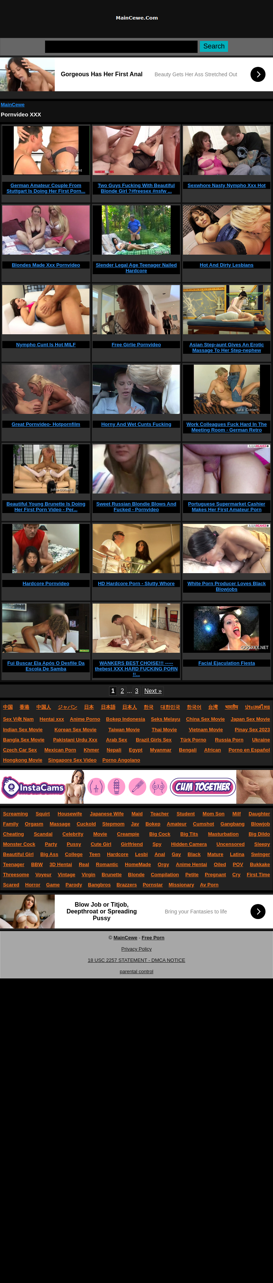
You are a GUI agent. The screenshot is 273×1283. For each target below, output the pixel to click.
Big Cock (159, 834)
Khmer (91, 750)
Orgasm (34, 824)
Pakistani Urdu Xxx (75, 740)
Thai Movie (164, 729)
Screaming (15, 814)
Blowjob (260, 824)
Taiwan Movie (124, 729)
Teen (94, 854)
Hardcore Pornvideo (45, 583)
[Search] (121, 47)
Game (53, 885)
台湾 (213, 707)
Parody (74, 885)
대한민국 (170, 707)
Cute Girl (101, 844)
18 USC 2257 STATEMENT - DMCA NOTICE (136, 960)
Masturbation (223, 834)
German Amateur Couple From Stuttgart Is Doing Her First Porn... (45, 188)
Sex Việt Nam (18, 719)
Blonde (136, 874)
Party (51, 844)
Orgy (163, 864)
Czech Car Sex (20, 750)
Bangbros (99, 885)
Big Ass (49, 854)
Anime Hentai (191, 864)
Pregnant (215, 874)
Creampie (128, 834)
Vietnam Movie (206, 729)
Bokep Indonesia (125, 719)
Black (194, 854)
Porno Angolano (121, 760)
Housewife (70, 814)
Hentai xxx (52, 719)
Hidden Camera (189, 844)
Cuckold (86, 824)
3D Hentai (61, 864)
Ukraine (261, 740)
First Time (258, 874)
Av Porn (209, 885)
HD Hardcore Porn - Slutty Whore (136, 583)
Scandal (43, 834)
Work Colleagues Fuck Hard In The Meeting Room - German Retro (226, 427)
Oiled (220, 864)
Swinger (260, 854)
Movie (100, 834)
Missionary (181, 885)
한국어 (194, 707)
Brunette (112, 874)
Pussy (74, 844)
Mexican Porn (60, 750)
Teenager (13, 864)
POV (238, 864)
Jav (135, 824)
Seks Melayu (165, 719)
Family (10, 824)
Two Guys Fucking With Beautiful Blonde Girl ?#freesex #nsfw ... (136, 188)
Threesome (16, 874)
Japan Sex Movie (250, 719)
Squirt (43, 814)
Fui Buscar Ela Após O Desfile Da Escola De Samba (45, 666)
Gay (176, 854)
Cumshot (203, 824)
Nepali (114, 750)
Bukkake (260, 864)
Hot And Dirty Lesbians (227, 265)
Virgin (89, 874)
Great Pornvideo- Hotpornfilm (46, 424)
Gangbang (232, 824)
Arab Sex (116, 740)
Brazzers (127, 885)
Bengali (187, 750)
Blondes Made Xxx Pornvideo (46, 265)
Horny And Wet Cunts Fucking (136, 424)
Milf (236, 814)
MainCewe (13, 104)
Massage (60, 824)
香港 (24, 707)
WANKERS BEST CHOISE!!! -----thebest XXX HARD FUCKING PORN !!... (136, 668)
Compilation (165, 874)
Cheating (13, 834)
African (212, 750)
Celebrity (73, 834)
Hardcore (117, 854)
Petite (191, 874)
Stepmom (113, 824)
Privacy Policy (137, 949)
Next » (153, 691)
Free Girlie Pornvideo (136, 344)
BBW (37, 864)
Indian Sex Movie (22, 729)
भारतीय (231, 707)
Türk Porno (193, 740)
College (73, 854)
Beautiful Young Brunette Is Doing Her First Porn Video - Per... (45, 506)
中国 (8, 707)
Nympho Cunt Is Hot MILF (46, 344)
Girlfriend (132, 844)
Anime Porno (85, 719)
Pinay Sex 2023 (252, 729)
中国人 (43, 707)
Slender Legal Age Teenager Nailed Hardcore (136, 267)
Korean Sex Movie (75, 729)
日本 (89, 707)
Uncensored (230, 844)
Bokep (153, 824)
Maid (137, 814)
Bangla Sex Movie (24, 740)
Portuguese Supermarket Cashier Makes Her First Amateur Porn (226, 506)
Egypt (135, 750)
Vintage (66, 874)
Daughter (259, 814)
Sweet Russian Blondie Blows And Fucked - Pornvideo (136, 506)
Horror (32, 885)
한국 (148, 707)
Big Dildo (259, 834)
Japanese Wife (107, 814)
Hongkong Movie (22, 760)
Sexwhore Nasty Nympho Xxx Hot (227, 185)
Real (84, 864)
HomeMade (138, 864)
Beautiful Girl (18, 854)
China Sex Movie (205, 719)
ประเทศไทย (257, 707)
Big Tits (189, 834)
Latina (237, 854)
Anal (159, 854)
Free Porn (153, 937)
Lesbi (141, 854)
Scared (11, 885)
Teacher (159, 814)
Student (186, 814)
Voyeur (43, 874)
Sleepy (262, 844)
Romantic (107, 864)
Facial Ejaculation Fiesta (226, 663)
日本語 (108, 707)
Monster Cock (19, 844)
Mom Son (213, 814)
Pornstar (153, 885)
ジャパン (67, 707)
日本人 (129, 707)
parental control (136, 971)
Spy (157, 844)
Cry (236, 874)
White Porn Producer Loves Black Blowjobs (227, 586)
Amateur (177, 824)
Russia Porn (229, 740)
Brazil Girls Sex (153, 740)
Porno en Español (249, 750)
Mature (215, 854)
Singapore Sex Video (72, 760)
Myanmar (160, 750)
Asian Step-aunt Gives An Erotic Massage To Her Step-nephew (226, 347)
